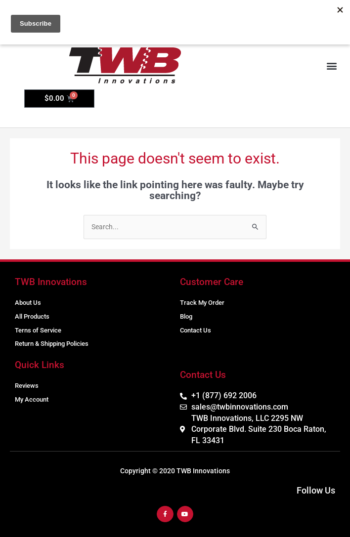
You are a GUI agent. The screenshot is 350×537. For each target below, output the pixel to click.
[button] (332, 66)
